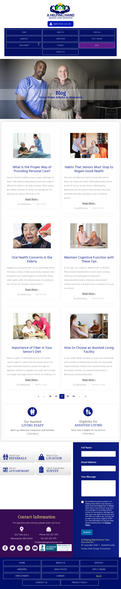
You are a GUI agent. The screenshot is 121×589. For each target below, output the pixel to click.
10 (50, 396)
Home (24, 32)
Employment (24, 45)
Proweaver (105, 549)
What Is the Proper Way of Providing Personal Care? (32, 169)
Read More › (32, 199)
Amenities (24, 39)
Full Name (87, 447)
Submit (86, 532)
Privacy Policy (79, 582)
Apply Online (97, 39)
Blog (97, 45)
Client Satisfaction (58, 469)
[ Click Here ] (32, 434)
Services (96, 32)
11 (56, 396)
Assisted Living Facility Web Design (97, 547)
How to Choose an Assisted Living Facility (89, 350)
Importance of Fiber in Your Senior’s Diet (32, 350)
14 (73, 396)
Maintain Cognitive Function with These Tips (89, 260)
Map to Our (58, 457)
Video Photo (60, 39)
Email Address (89, 462)
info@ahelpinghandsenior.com (49, 542)
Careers (60, 45)
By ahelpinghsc (25, 204)
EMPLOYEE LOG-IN (61, 24)
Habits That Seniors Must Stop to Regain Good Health (89, 169)
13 (68, 396)
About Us (60, 32)
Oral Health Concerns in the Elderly (32, 260)
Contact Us (60, 52)
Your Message (88, 477)
